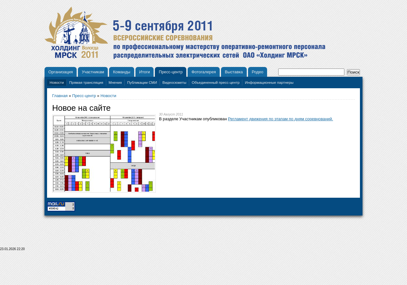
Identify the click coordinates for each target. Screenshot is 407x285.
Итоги (144, 72)
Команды (121, 72)
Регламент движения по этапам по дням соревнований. (280, 118)
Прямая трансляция (86, 82)
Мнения (115, 82)
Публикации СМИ (142, 82)
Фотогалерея (203, 72)
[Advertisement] (203, 269)
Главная (60, 95)
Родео (258, 72)
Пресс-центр (171, 72)
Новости (57, 82)
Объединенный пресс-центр (215, 82)
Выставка (234, 72)
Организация (60, 72)
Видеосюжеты (174, 82)
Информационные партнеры (269, 82)
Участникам (93, 72)
